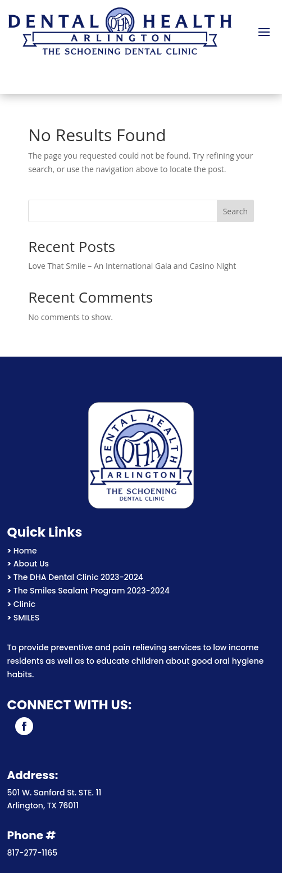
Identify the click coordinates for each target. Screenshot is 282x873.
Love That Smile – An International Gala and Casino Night (132, 265)
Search (235, 211)
